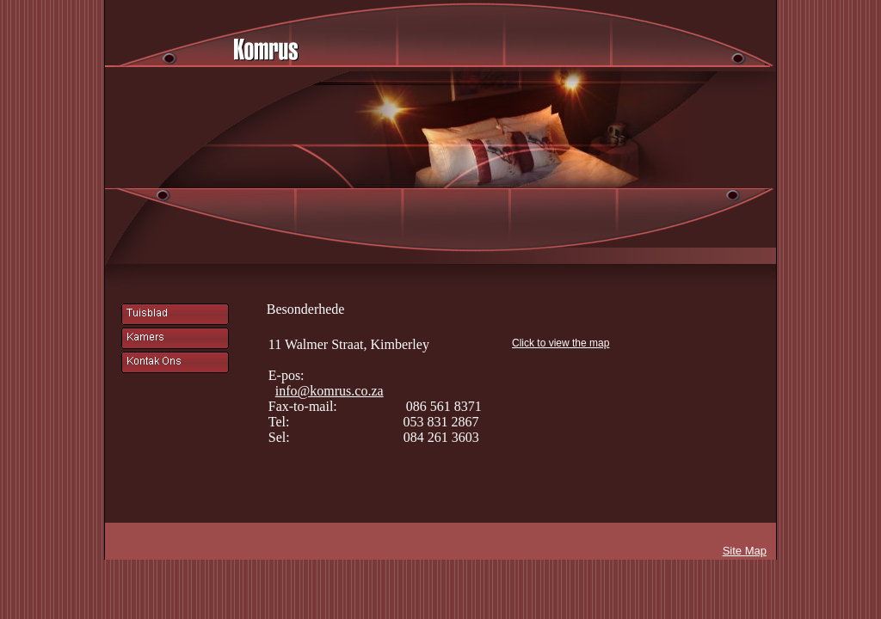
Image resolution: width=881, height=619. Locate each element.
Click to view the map (560, 343)
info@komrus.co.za (329, 390)
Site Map (745, 550)
